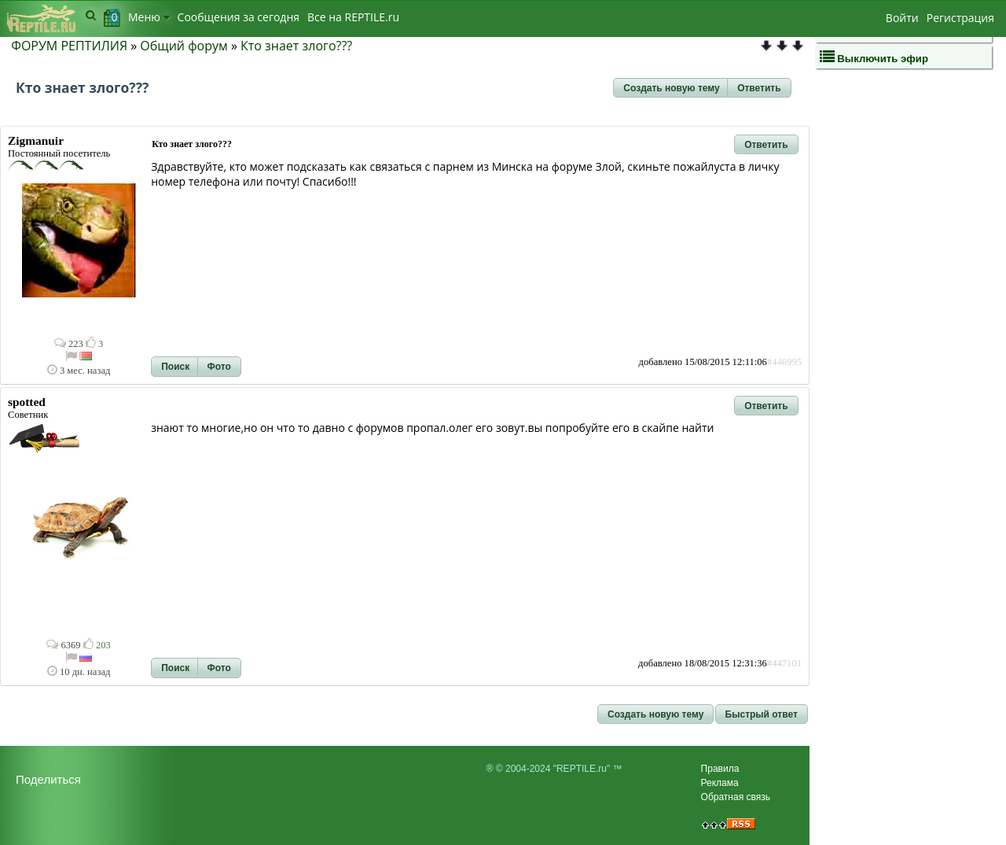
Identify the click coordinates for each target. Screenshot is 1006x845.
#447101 (784, 663)
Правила (720, 768)
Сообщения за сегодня (238, 16)
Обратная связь (735, 797)
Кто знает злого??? (296, 45)
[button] (671, 88)
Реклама (720, 782)
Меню (149, 16)
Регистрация (960, 17)
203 (97, 645)
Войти (902, 17)
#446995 (784, 361)
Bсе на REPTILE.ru (353, 16)
